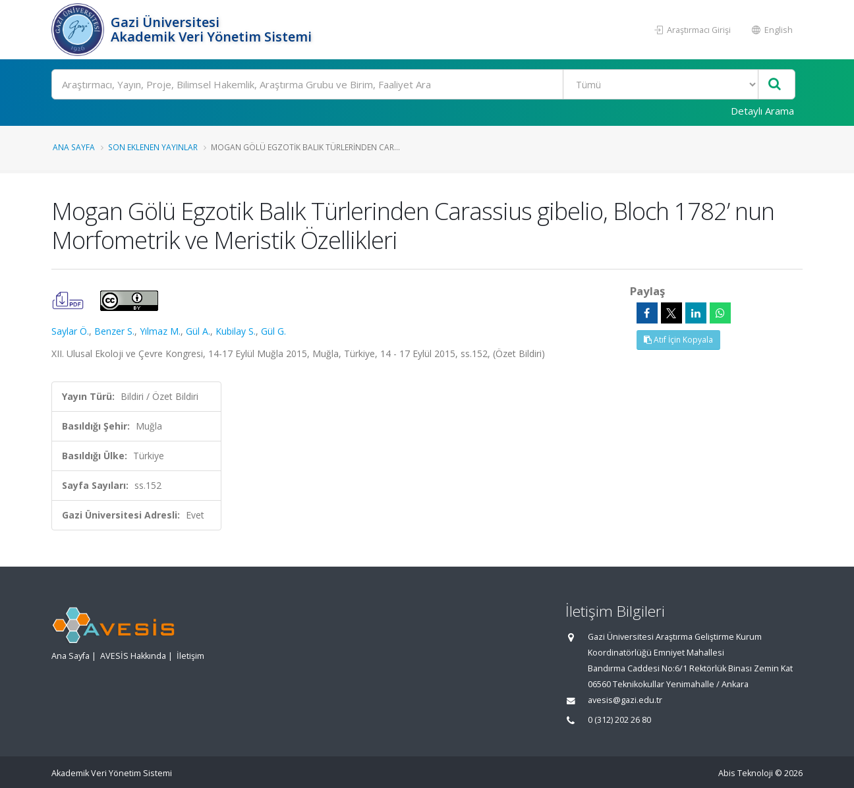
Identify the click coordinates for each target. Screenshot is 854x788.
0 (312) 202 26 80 (619, 719)
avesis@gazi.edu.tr (625, 700)
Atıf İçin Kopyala (678, 339)
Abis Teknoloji (745, 773)
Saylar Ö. (70, 331)
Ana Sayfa (74, 147)
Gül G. (273, 331)
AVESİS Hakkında (133, 655)
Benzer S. (114, 331)
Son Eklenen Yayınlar (153, 147)
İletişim (190, 655)
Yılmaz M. (160, 331)
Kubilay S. (235, 331)
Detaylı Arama (762, 110)
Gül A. (198, 331)
